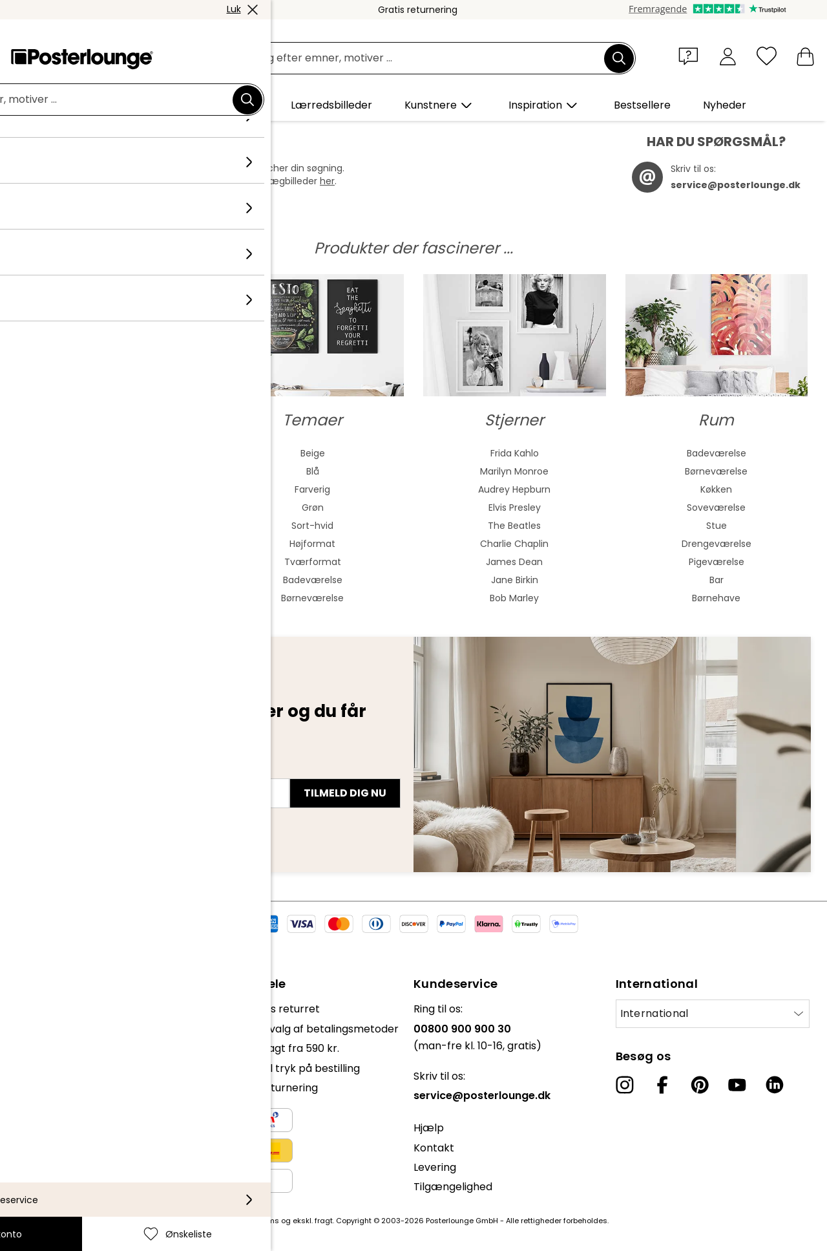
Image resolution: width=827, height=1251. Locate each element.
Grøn (313, 507)
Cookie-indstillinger (59, 1133)
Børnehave (716, 598)
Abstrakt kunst (110, 453)
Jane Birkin (514, 579)
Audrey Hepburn (514, 489)
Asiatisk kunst (111, 489)
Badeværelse (312, 579)
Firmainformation (54, 1153)
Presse (27, 1041)
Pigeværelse (716, 561)
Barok (110, 543)
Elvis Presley (514, 507)
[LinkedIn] (775, 1085)
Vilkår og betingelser (62, 1094)
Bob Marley (514, 598)
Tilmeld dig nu (345, 793)
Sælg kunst (38, 1061)
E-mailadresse (63, 770)
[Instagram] (625, 1085)
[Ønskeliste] (766, 56)
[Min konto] (727, 56)
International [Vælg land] (654, 1013)
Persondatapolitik (54, 1113)
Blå (312, 471)
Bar (716, 579)
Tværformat (312, 561)
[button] (691, 55)
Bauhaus (110, 525)
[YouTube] (737, 1085)
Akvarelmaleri (110, 471)
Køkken (716, 489)
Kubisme (110, 579)
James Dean (514, 561)
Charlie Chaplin (514, 543)
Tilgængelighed (453, 1186)
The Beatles (514, 525)
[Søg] (619, 58)
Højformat (312, 543)
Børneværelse (312, 598)
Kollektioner (40, 1008)
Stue (716, 525)
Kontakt (434, 1147)
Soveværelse (716, 507)
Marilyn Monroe (514, 471)
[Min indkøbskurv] (805, 56)
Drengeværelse (716, 543)
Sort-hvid (312, 525)
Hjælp (429, 1127)
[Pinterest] (700, 1085)
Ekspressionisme (110, 561)
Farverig (312, 489)
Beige (312, 453)
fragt (324, 1220)
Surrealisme (110, 598)
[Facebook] (662, 1085)
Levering (435, 1167)
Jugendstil (111, 507)
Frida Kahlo (514, 453)
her (327, 181)
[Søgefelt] (428, 58)
